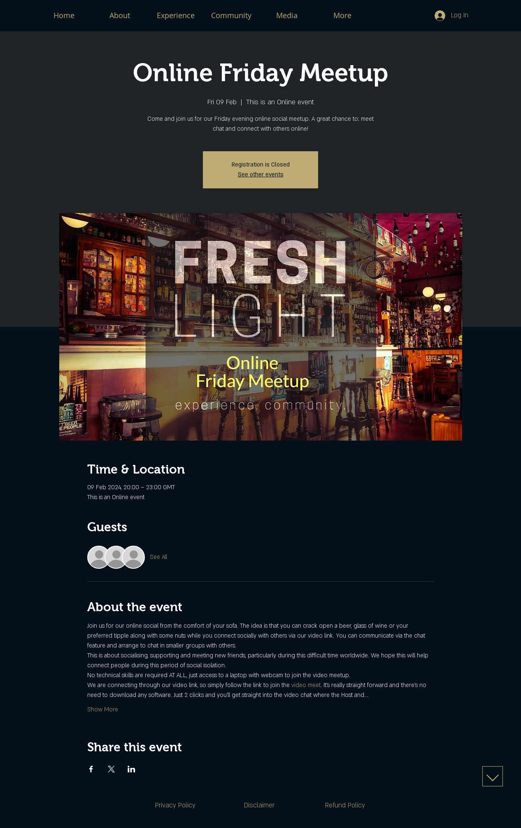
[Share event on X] (111, 769)
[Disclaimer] (259, 805)
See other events (261, 174)
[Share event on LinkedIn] (131, 769)
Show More (102, 709)
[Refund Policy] (345, 805)
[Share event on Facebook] (91, 769)
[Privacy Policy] (175, 805)
